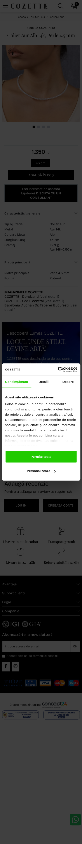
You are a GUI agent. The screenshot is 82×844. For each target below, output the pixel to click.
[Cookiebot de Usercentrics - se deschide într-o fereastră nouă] (58, 369)
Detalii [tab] (43, 381)
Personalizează (41, 471)
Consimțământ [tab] (16, 381)
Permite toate (41, 456)
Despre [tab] (67, 381)
